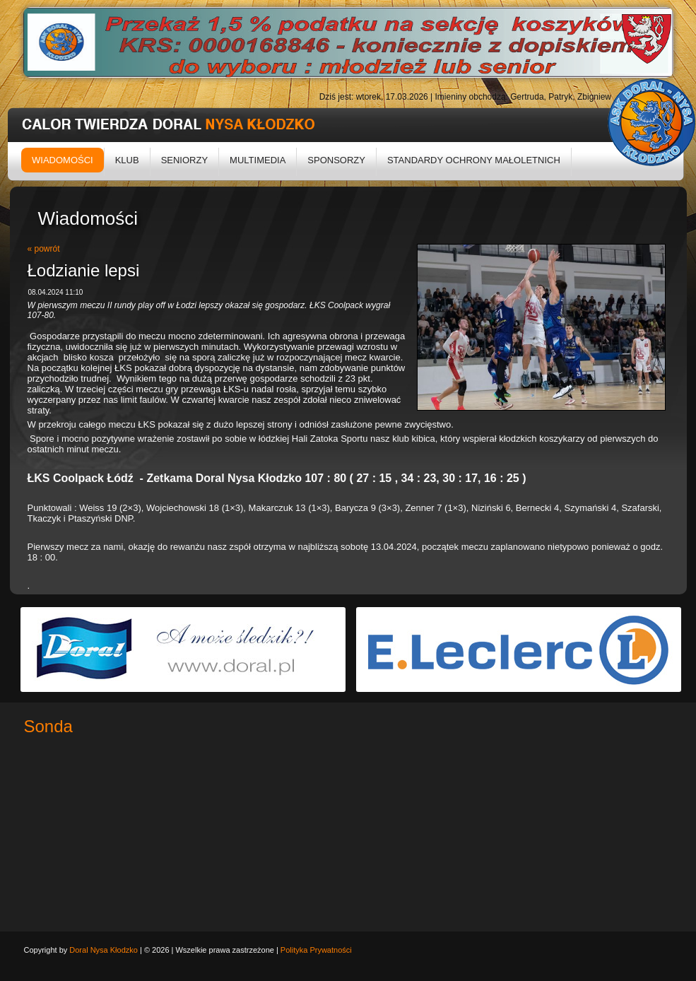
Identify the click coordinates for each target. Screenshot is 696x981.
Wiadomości (62, 160)
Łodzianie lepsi (84, 270)
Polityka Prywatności (316, 950)
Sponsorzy (336, 160)
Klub (127, 160)
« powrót (44, 249)
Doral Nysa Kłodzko (103, 950)
